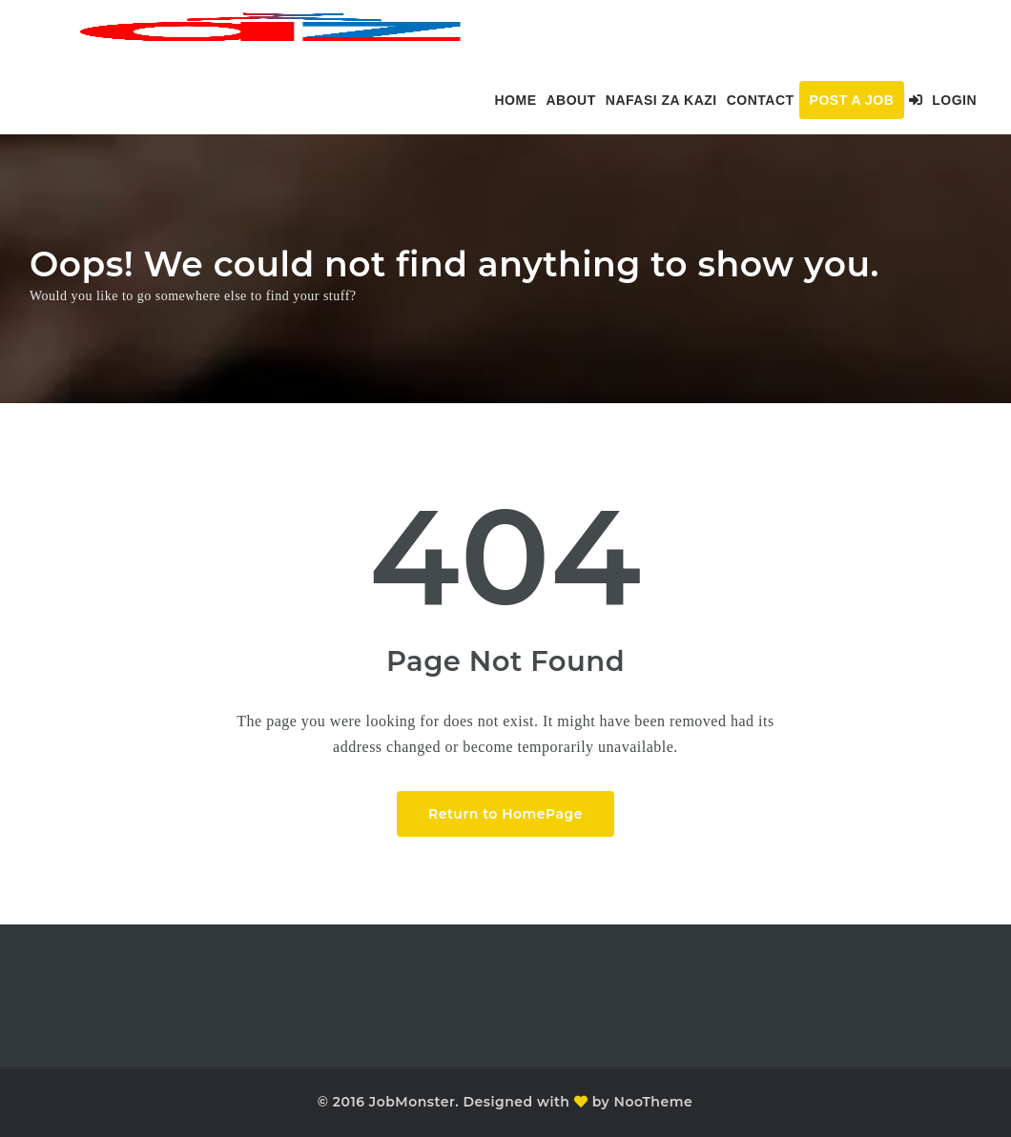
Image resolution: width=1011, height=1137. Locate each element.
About (570, 100)
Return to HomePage (505, 813)
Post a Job (852, 100)
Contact (760, 100)
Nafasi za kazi (661, 100)
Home (515, 100)
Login (943, 100)
